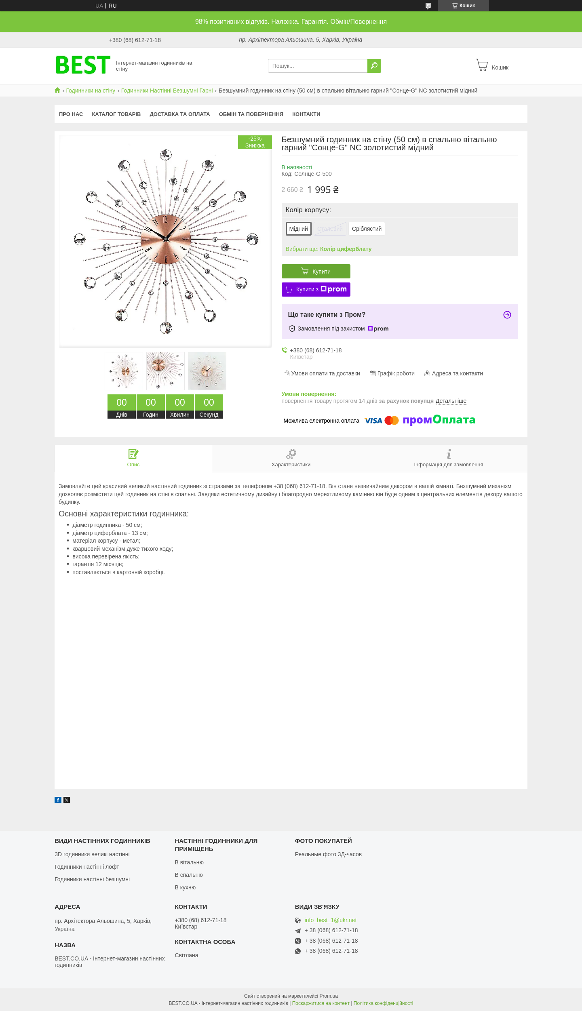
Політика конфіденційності (383, 1003)
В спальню (188, 875)
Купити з (321, 289)
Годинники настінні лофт (87, 867)
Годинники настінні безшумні (92, 879)
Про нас (71, 114)
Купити (321, 271)
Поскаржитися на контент (321, 1003)
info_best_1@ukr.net (331, 920)
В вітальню (189, 862)
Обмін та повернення (251, 114)
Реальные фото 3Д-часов (328, 854)
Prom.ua (329, 996)
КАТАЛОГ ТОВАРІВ (116, 114)
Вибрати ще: (329, 249)
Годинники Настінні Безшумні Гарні (167, 90)
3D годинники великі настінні (92, 854)
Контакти (306, 114)
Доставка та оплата (180, 114)
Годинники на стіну (90, 90)
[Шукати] (374, 66)
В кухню (185, 887)
